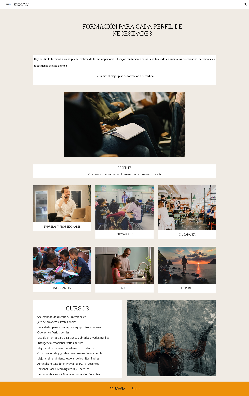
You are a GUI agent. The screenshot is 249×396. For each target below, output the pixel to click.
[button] (245, 4)
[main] (132, 30)
